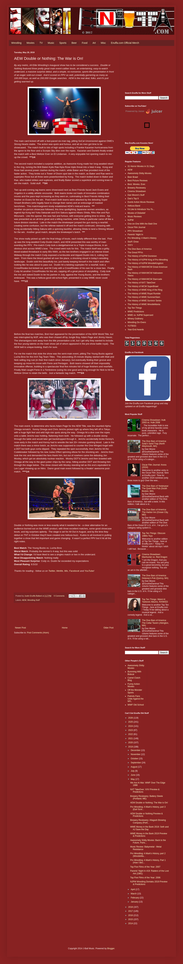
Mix (66, 571)
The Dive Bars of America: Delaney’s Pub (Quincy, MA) (155, 576)
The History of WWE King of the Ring (145, 290)
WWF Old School (136, 705)
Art (94, 42)
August (134, 767)
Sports (62, 42)
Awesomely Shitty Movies (140, 173)
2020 (131, 742)
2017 (131, 911)
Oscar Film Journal (136, 227)
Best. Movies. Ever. (137, 184)
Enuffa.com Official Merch (125, 42)
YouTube (89, 571)
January (135, 902)
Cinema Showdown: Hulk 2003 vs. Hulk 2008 (154, 421)
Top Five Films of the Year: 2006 (145, 877)
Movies (30, 42)
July (133, 771)
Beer (74, 42)
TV (41, 42)
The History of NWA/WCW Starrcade (145, 279)
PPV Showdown (135, 231)
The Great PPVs (135, 252)
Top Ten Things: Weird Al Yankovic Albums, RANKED (155, 600)
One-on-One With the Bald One (142, 224)
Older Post (108, 628)
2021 (131, 738)
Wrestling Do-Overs (137, 322)
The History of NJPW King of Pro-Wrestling (148, 260)
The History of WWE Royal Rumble (144, 293)
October (135, 758)
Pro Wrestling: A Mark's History (142, 238)
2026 (131, 718)
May (133, 779)
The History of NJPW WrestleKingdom (145, 263)
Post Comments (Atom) (38, 632)
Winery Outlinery (135, 318)
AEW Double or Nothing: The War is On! (149, 802)
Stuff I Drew (133, 242)
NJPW (131, 220)
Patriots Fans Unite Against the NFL (136, 699)
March (134, 893)
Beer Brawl (133, 177)
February (135, 897)
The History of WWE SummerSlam (144, 297)
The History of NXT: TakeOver (142, 282)
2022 (131, 734)
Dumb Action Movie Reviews (141, 202)
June (133, 775)
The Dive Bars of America (140, 249)
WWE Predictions (136, 311)
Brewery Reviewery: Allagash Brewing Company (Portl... (148, 821)
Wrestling (16, 42)
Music (51, 42)
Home (65, 628)
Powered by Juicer (134, 111)
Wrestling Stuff (33, 600)
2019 (131, 747)
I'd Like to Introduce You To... (141, 209)
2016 (131, 915)
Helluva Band (134, 206)
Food (84, 42)
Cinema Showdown (137, 191)
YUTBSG (132, 326)
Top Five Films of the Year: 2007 (145, 867)
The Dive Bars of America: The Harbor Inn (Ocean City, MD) (155, 512)
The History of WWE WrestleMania (144, 304)
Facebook (74, 571)
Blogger (110, 948)
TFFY (130, 245)
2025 (131, 722)
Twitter (51, 571)
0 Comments (59, 596)
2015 (131, 919)
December (136, 750)
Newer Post (20, 628)
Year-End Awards (136, 329)
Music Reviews (135, 216)
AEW (24, 600)
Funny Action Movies (134, 685)
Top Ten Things (135, 308)
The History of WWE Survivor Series (145, 300)
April (133, 889)
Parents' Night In (135, 234)
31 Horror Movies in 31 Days (141, 166)
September (136, 762)
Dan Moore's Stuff (136, 195)
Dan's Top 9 (133, 198)
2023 (131, 730)
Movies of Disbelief (136, 213)
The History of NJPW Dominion (142, 256)
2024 (131, 726)
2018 (131, 907)
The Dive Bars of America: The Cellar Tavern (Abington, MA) (155, 623)
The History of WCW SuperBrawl (143, 286)
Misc (103, 42)
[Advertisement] (147, 69)
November (136, 754)
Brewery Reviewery (137, 188)
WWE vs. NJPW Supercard (140, 315)
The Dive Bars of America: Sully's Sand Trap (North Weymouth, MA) (154, 444)
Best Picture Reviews (137, 180)
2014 (131, 923)
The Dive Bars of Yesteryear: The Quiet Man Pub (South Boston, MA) (155, 488)
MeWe (59, 571)
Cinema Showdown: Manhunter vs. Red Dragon (154, 555)
